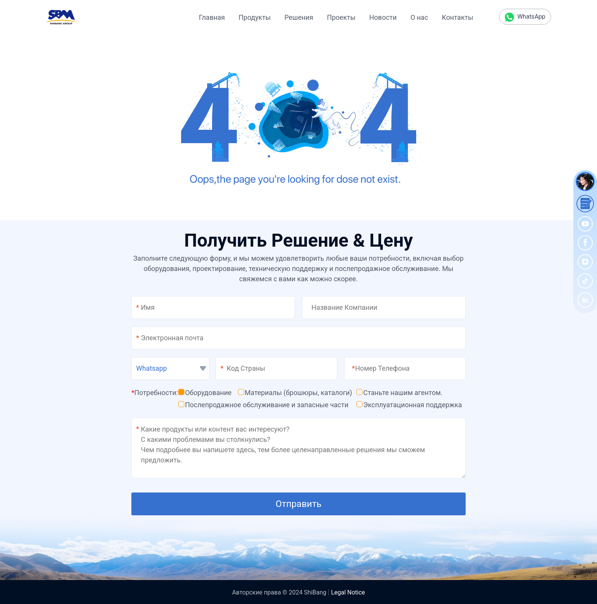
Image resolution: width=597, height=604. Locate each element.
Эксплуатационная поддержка (409, 405)
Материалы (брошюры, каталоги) (295, 393)
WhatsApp (525, 17)
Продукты (255, 17)
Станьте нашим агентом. (399, 393)
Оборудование (204, 393)
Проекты (341, 17)
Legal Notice (348, 592)
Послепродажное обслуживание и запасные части (263, 405)
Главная (212, 17)
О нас (419, 17)
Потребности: (154, 393)
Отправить (299, 504)
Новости (383, 17)
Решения (298, 17)
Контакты (457, 17)
